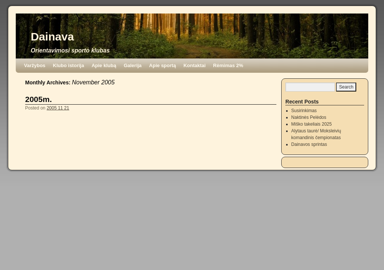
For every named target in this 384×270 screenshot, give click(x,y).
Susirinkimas (304, 110)
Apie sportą (162, 65)
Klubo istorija (68, 65)
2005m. (38, 99)
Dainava (52, 36)
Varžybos (34, 65)
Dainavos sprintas (309, 144)
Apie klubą (104, 65)
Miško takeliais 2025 (311, 124)
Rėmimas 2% (228, 65)
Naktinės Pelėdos (308, 117)
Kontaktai (194, 65)
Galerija (133, 65)
